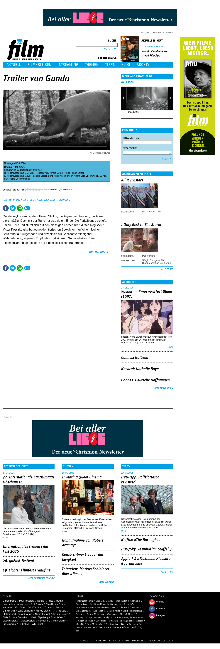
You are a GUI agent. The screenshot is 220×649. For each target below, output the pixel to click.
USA (17, 163)
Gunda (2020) (133, 112)
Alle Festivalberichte (41, 578)
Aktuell (13, 65)
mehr (170, 347)
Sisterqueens (9, 624)
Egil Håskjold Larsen (37, 176)
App (147, 32)
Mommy (80, 617)
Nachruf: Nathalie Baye (140, 369)
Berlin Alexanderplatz (132, 610)
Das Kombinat (111, 624)
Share (20, 208)
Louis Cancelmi (25, 610)
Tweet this (13, 208)
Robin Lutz (23, 617)
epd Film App (152, 55)
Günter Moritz (9, 601)
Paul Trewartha (26, 601)
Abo (142, 32)
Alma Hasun (52, 604)
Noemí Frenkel (42, 614)
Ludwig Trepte (23, 604)
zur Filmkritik (98, 252)
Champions (112, 614)
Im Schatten (121, 601)
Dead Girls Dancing (104, 601)
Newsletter (86, 641)
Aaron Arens (44, 620)
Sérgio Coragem (151, 260)
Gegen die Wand (85, 620)
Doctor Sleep (81, 604)
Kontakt (126, 641)
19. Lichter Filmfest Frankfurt (26, 570)
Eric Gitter (20, 607)
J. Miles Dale (59, 610)
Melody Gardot (43, 610)
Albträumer (135, 601)
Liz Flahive (24, 624)
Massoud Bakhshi (151, 211)
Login (154, 32)
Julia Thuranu (35, 607)
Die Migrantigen (83, 610)
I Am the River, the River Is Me (129, 617)
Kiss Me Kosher (127, 614)
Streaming (68, 65)
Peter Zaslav (59, 620)
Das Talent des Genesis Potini (106, 610)
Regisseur (130, 148)
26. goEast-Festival (18, 561)
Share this (6, 208)
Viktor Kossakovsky (16, 173)
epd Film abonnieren (156, 51)
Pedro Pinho (148, 255)
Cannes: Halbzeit (134, 358)
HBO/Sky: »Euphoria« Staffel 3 (146, 549)
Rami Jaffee (57, 617)
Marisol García (28, 620)
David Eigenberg (39, 617)
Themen (92, 65)
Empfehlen (27, 208)
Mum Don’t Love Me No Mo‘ (89, 624)
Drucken (34, 208)
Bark (134, 627)
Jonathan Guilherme (160, 263)
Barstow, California (120, 627)
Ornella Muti (9, 610)
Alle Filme (167, 269)
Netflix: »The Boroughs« (140, 540)
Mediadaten (114, 641)
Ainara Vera (56, 173)
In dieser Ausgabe (153, 47)
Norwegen (9, 163)
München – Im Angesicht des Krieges (126, 620)
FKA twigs (38, 604)
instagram (161, 615)
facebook (160, 608)
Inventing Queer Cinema (81, 477)
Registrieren (165, 32)
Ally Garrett (37, 624)
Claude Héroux (10, 620)
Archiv (143, 65)
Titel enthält (132, 137)
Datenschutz (139, 641)
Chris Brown (9, 617)
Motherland (99, 614)
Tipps (110, 65)
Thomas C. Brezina (53, 607)
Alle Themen (106, 582)
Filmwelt (93, 176)
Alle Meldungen (163, 388)
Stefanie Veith (9, 614)
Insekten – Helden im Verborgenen (105, 604)
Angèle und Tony (83, 614)
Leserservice (107, 57)
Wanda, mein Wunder (99, 607)
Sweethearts (101, 620)
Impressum (154, 641)
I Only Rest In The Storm (141, 225)
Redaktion (100, 641)
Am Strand (136, 607)
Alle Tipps (167, 572)
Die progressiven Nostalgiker (99, 617)
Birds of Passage (128, 624)
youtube (160, 601)
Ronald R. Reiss (45, 601)
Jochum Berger (60, 614)
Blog (125, 65)
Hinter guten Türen (84, 601)
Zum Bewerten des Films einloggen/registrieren (36, 200)
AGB (163, 641)
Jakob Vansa (25, 614)
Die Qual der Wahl (120, 607)
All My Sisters (132, 180)
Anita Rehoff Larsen (74, 173)
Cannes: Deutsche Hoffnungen (145, 380)
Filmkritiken (39, 65)
